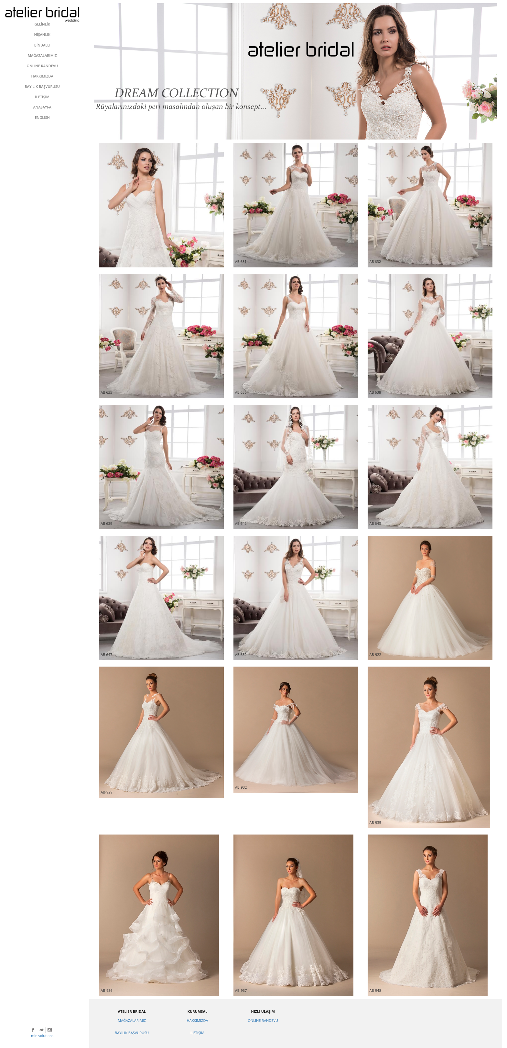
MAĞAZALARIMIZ (132, 1020)
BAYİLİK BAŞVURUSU (132, 1032)
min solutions (42, 1035)
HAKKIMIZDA (197, 1020)
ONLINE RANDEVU (263, 1020)
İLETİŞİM (197, 1032)
